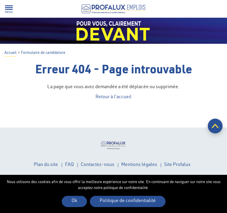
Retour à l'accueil (113, 97)
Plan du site (46, 165)
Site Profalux (177, 165)
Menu (9, 12)
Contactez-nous (97, 165)
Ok (74, 201)
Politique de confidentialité (128, 201)
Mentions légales (139, 165)
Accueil (10, 53)
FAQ (69, 165)
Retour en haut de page (215, 126)
